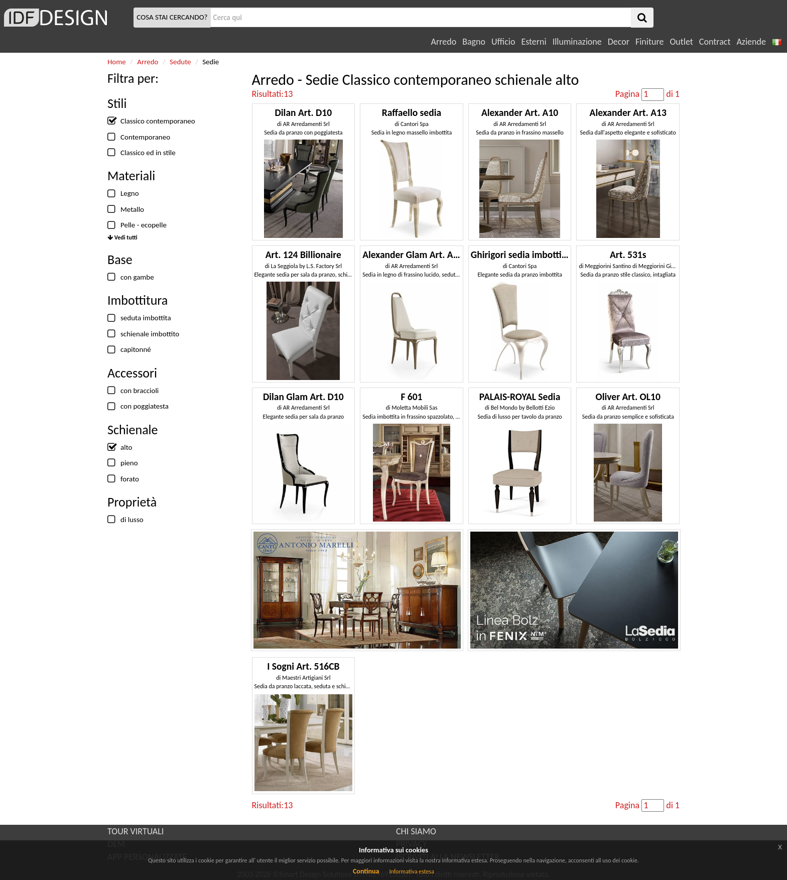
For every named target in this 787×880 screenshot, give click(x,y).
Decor (618, 41)
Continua (366, 871)
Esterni (533, 41)
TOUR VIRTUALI (135, 831)
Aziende (750, 41)
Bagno (473, 41)
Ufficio (503, 41)
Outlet (681, 41)
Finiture (649, 41)
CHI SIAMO (416, 831)
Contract (715, 41)
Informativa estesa (411, 871)
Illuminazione (577, 41)
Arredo (444, 41)
